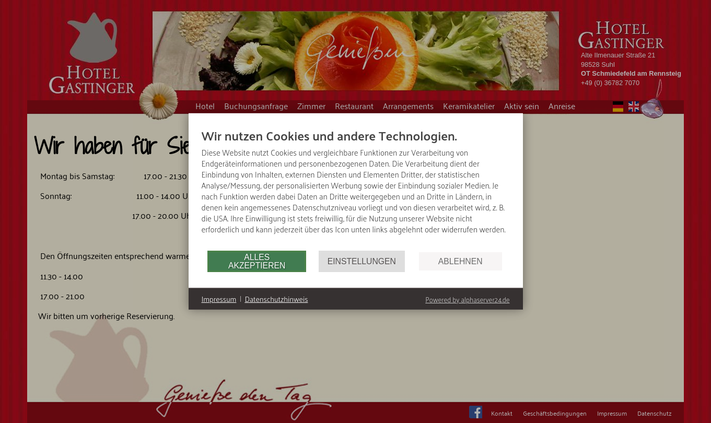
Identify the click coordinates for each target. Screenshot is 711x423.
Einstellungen (362, 261)
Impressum (219, 299)
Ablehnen (460, 261)
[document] (356, 188)
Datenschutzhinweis (276, 299)
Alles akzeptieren (256, 261)
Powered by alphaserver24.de (467, 299)
